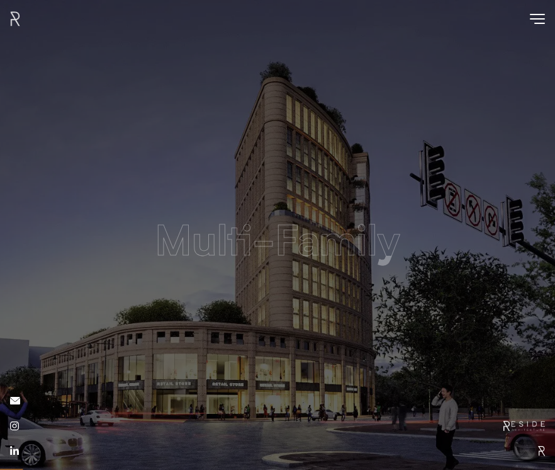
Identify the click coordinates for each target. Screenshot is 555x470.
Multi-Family (277, 245)
